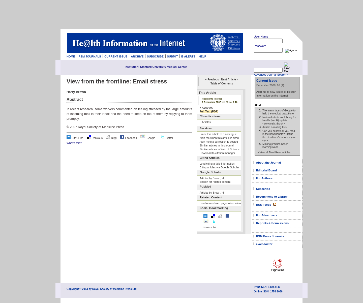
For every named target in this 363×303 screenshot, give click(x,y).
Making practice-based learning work (275, 145)
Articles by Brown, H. (212, 178)
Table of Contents (221, 83)
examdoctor (264, 244)
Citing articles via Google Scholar (219, 167)
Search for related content (215, 181)
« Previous (212, 79)
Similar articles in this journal (217, 145)
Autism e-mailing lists (274, 127)
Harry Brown (76, 92)
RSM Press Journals (270, 236)
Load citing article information (217, 163)
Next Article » (229, 79)
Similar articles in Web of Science (219, 149)
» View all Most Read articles (273, 152)
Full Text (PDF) (209, 111)
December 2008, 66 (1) (270, 85)
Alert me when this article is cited (219, 137)
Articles (206, 122)
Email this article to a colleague (218, 134)
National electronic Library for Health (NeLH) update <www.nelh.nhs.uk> (279, 120)
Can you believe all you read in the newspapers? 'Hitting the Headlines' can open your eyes (279, 136)
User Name (261, 36)
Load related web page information (220, 203)
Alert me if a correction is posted (219, 141)
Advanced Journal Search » (271, 74)
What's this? (74, 142)
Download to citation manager (217, 153)
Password (260, 45)
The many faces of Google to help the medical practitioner (278, 112)
